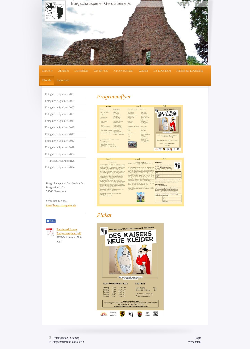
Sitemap (75, 337)
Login (198, 337)
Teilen (51, 221)
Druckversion (59, 337)
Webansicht (194, 341)
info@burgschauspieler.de (61, 205)
